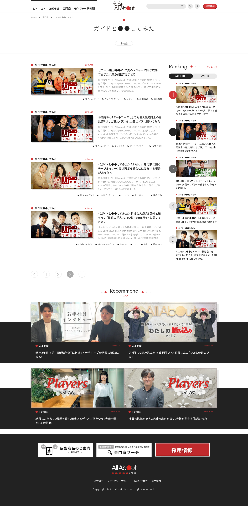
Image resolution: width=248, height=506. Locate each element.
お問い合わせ (140, 480)
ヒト (35, 8)
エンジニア (119, 145)
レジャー (130, 98)
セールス (125, 195)
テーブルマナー (141, 195)
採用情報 (156, 480)
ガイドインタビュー (113, 98)
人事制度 (44, 345)
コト (43, 8)
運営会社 (99, 480)
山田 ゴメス (157, 145)
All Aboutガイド (92, 98)
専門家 (67, 8)
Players (43, 411)
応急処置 (158, 98)
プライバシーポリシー (118, 480)
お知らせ (54, 8)
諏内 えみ (157, 195)
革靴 (146, 244)
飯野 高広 (157, 244)
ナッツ (135, 244)
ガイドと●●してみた (45, 65)
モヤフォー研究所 (84, 8)
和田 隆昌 (144, 98)
